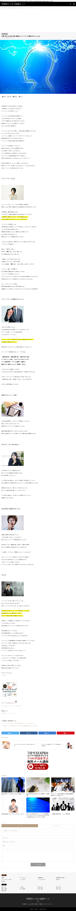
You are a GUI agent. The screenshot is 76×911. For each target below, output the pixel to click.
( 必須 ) (5, 837)
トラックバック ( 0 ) (56, 825)
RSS (38, 901)
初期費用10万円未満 (60, 877)
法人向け (3, 881)
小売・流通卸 (22, 888)
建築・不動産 (4, 888)
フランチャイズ (23, 877)
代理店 (2, 877)
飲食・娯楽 (40, 887)
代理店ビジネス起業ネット (38, 899)
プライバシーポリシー (48, 904)
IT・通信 (21, 887)
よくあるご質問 (30, 904)
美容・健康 (40, 888)
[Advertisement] (38, 20)
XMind (4, 675)
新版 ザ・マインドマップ (9, 713)
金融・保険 (3, 890)
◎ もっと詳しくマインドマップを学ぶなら (11, 706)
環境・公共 (3, 887)
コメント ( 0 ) (19, 825)
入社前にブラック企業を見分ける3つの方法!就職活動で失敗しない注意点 (20, 725)
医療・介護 (58, 888)
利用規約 (41, 904)
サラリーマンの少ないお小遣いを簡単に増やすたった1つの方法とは (19, 723)
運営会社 (36, 904)
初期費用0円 (40, 877)
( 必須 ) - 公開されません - (9, 841)
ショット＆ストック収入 (6, 879)
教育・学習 (58, 887)
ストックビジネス (41, 879)
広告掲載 (24, 904)
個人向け (58, 879)
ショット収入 (22, 879)
